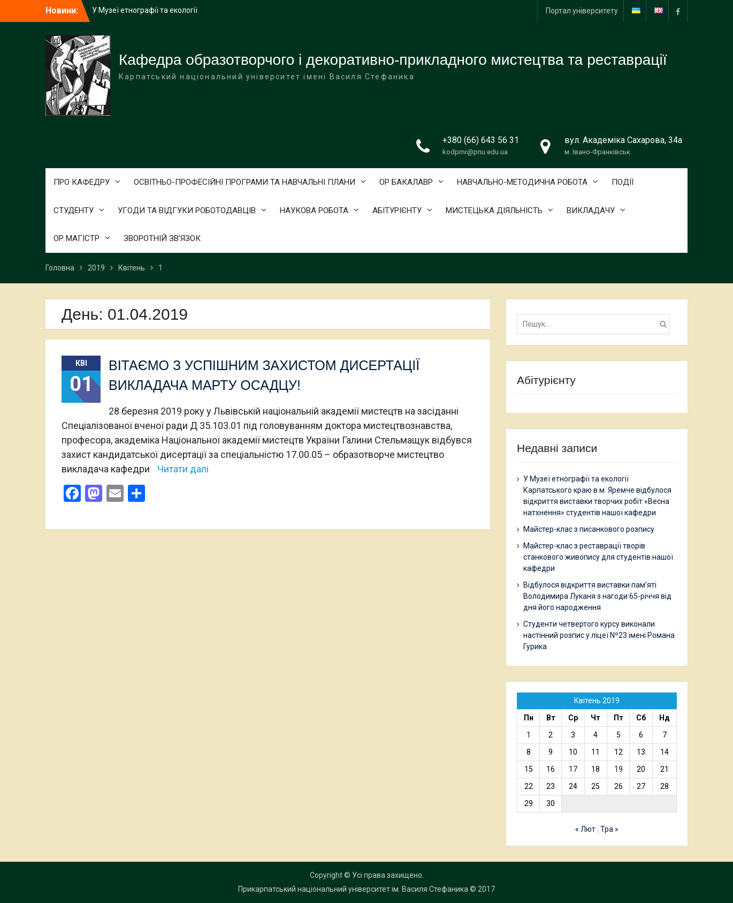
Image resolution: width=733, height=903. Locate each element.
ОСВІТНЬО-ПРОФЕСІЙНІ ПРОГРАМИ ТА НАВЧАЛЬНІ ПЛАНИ (244, 182)
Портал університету (582, 10)
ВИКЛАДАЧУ (591, 210)
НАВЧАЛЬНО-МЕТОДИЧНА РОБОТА (522, 182)
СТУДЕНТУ (74, 210)
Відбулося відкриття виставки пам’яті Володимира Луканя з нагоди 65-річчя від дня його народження (597, 596)
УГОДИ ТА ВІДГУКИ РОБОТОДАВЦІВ (187, 210)
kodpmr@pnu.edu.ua (475, 152)
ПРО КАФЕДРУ (82, 182)
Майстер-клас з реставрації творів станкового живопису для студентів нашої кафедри (598, 557)
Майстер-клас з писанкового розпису (588, 529)
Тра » (609, 829)
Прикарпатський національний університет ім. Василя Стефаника (353, 889)
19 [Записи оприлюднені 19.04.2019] (618, 769)
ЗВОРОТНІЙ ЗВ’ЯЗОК (162, 238)
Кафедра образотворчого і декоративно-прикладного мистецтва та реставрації (393, 59)
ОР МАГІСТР (77, 238)
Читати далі (183, 469)
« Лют (585, 829)
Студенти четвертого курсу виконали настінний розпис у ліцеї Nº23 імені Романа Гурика (599, 635)
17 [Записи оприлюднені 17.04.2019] (573, 769)
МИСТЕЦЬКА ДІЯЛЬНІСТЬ (494, 210)
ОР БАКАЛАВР (406, 182)
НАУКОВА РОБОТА (314, 210)
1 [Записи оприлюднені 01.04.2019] (528, 735)
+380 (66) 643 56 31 (480, 140)
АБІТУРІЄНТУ (397, 210)
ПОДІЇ (622, 182)
